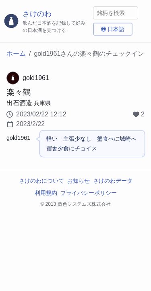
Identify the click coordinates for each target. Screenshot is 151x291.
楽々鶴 (18, 92)
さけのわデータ (112, 180)
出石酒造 (19, 102)
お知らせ (78, 180)
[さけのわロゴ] (46, 21)
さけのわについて (41, 180)
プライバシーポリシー (88, 193)
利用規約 (46, 193)
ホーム (16, 53)
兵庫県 (42, 103)
